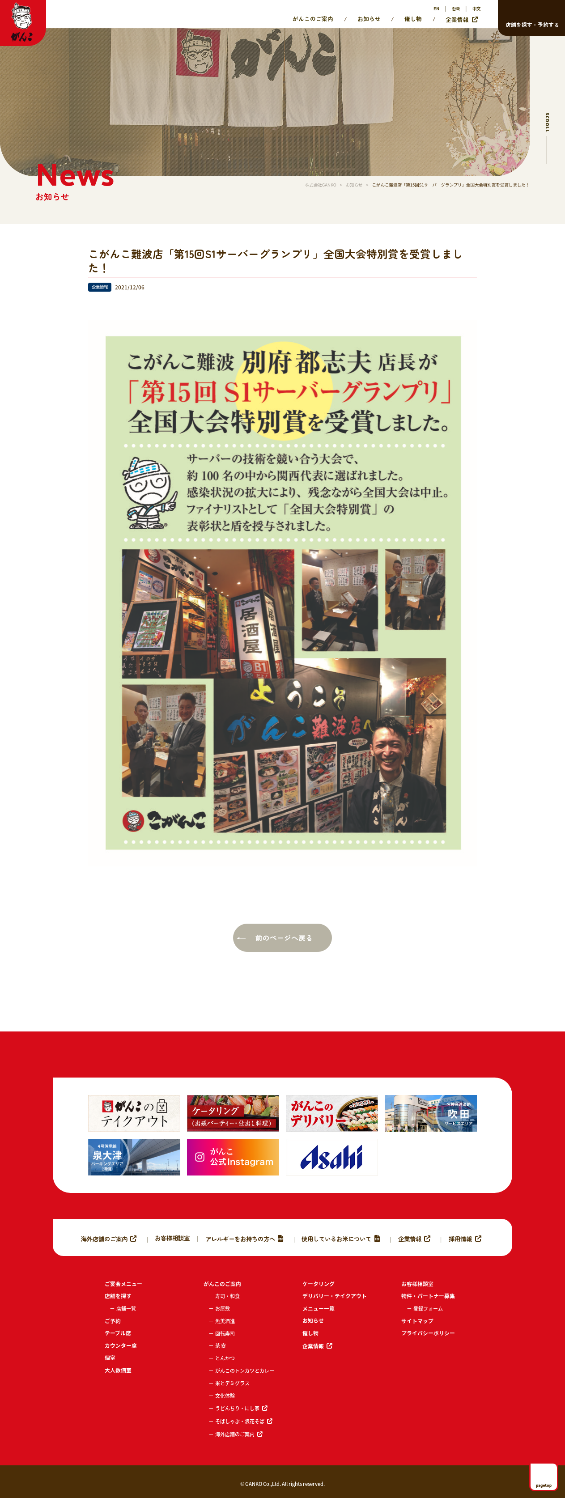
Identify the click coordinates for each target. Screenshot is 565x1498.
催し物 (413, 18)
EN (436, 8)
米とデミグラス (232, 1383)
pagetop (544, 1485)
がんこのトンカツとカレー (244, 1370)
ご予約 (113, 1320)
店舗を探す (118, 1295)
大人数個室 (118, 1370)
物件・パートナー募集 (428, 1295)
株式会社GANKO (320, 185)
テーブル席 (118, 1333)
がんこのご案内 (313, 18)
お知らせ (369, 18)
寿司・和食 (227, 1295)
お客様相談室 (172, 1237)
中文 (476, 8)
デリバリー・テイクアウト (334, 1295)
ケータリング (318, 1283)
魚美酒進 (225, 1320)
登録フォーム (428, 1308)
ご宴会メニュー (123, 1283)
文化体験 (225, 1395)
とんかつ (225, 1358)
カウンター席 (121, 1345)
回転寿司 (225, 1333)
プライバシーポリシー (428, 1333)
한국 (456, 8)
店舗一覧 (126, 1308)
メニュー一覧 (318, 1308)
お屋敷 (222, 1308)
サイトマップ (417, 1320)
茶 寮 (220, 1345)
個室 (110, 1357)
